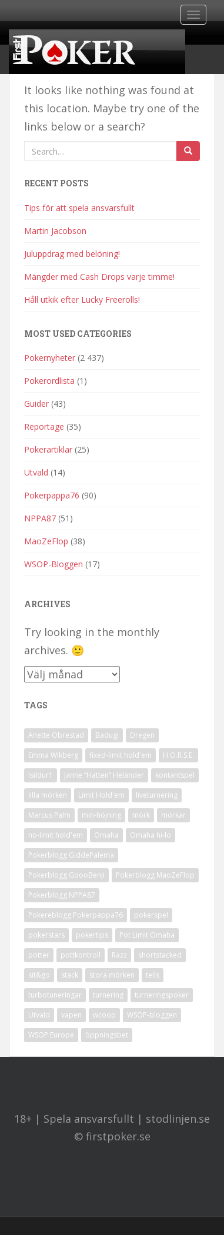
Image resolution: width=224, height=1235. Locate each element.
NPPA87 (40, 518)
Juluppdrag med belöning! (72, 253)
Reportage (44, 426)
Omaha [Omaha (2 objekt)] (106, 835)
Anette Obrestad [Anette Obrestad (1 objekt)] (56, 735)
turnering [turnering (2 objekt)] (108, 995)
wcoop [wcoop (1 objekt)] (104, 1015)
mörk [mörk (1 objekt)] (141, 815)
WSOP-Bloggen (53, 564)
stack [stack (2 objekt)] (69, 975)
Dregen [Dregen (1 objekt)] (142, 735)
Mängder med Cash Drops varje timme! (99, 276)
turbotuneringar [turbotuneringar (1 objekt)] (55, 995)
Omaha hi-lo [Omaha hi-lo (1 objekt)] (150, 835)
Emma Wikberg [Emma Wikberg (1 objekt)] (53, 755)
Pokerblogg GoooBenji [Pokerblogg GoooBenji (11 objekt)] (66, 875)
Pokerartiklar (48, 449)
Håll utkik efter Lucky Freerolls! (82, 299)
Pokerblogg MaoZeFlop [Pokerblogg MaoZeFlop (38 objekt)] (155, 875)
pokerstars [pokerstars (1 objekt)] (46, 935)
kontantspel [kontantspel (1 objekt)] (175, 775)
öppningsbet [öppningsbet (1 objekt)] (106, 1035)
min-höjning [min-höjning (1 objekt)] (101, 815)
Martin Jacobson (55, 230)
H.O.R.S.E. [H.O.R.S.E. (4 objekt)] (178, 755)
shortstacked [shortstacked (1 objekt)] (160, 955)
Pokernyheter (49, 357)
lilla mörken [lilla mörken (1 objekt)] (47, 795)
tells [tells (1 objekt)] (152, 975)
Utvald (36, 472)
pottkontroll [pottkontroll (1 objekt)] (81, 955)
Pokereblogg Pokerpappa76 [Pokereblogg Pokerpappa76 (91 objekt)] (75, 915)
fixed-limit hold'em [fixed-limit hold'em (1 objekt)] (120, 755)
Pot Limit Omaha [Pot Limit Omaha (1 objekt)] (147, 935)
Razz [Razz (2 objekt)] (119, 955)
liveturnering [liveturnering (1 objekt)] (157, 795)
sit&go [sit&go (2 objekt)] (39, 975)
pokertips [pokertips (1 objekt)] (92, 935)
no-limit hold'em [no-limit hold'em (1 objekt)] (55, 835)
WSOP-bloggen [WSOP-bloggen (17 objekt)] (152, 1015)
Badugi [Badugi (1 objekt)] (107, 735)
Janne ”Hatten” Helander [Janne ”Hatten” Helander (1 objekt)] (104, 775)
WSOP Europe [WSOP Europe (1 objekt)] (51, 1035)
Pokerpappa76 (51, 495)
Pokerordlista (49, 380)
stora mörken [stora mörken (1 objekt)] (112, 975)
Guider (36, 403)
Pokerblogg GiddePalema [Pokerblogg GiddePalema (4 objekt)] (71, 855)
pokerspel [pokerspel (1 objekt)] (151, 915)
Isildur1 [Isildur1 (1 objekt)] (40, 775)
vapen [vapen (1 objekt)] (71, 1015)
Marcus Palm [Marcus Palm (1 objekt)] (49, 815)
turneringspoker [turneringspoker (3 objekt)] (162, 995)
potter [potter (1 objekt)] (38, 955)
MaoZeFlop (46, 541)
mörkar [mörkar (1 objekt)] (173, 815)
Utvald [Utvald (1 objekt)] (39, 1015)
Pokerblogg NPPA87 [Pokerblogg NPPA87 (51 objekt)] (61, 895)
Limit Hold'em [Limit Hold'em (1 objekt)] (101, 795)
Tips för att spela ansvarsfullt (79, 207)
